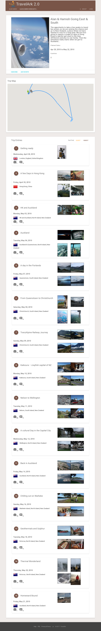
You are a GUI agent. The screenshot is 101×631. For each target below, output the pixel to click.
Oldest (78, 140)
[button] (28, 93)
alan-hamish (13, 9)
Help (35, 626)
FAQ (39, 626)
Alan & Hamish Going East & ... (29, 9)
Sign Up (84, 9)
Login (91, 9)
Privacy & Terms (46, 626)
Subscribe (14, 72)
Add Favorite (25, 72)
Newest (86, 140)
